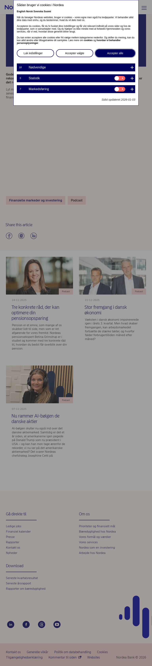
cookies (88, 40)
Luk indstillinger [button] (33, 53)
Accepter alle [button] (115, 53)
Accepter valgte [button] (74, 53)
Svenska (38, 11)
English (21, 11)
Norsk (29, 11)
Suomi (47, 11)
